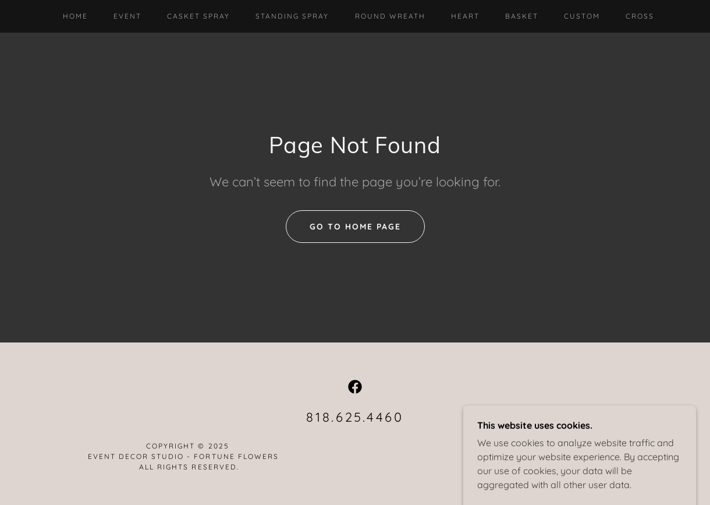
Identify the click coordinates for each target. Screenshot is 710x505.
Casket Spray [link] (198, 16)
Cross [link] (640, 16)
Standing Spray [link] (292, 16)
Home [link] (75, 16)
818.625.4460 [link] (354, 417)
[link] (355, 386)
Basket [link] (521, 16)
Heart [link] (465, 16)
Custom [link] (582, 16)
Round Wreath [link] (390, 16)
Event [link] (127, 16)
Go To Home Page (355, 226)
